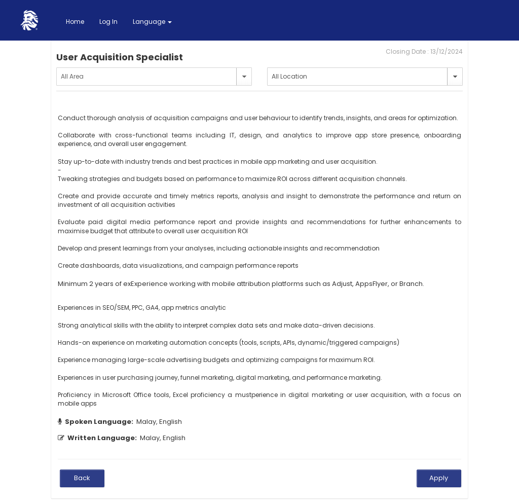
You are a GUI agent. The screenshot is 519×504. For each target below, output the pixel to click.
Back (82, 478)
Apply (438, 478)
